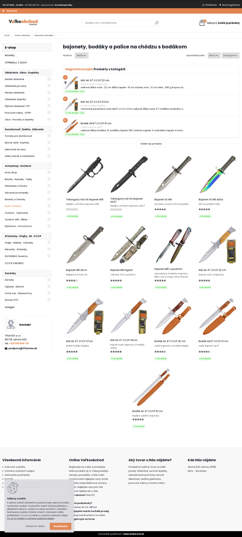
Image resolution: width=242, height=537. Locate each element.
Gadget (10, 307)
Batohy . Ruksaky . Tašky (18, 179)
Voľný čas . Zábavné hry (18, 293)
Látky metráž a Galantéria (19, 156)
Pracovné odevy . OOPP (18, 112)
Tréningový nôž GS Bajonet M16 (84, 199)
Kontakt (9, 479)
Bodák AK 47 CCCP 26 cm (169, 341)
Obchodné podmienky (17, 475)
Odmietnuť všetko (35, 526)
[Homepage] (3, 11)
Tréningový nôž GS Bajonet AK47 (126, 200)
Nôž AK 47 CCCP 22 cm (212, 270)
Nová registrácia (231, 4)
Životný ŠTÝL (11, 300)
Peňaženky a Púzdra (16, 186)
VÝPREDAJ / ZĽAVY (16, 62)
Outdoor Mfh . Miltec (16, 219)
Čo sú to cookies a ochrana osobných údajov (31, 518)
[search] (157, 24)
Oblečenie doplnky (15, 99)
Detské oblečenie (14, 79)
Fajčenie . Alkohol (14, 286)
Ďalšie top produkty (151, 143)
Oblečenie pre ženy (15, 86)
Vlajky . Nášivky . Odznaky (19, 242)
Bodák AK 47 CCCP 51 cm (147, 411)
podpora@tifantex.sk (22, 348)
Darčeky (9, 279)
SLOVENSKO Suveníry (16, 256)
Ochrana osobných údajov (20, 470)
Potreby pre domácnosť (18, 136)
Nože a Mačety (22, 35)
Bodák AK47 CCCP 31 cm (213, 341)
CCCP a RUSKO (14, 263)
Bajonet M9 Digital (121, 270)
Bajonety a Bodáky (44, 35)
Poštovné (12, 10)
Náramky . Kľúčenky (16, 249)
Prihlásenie (211, 4)
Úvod (7, 35)
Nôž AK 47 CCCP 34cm (123, 340)
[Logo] (23, 23)
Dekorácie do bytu (15, 149)
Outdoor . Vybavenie (16, 212)
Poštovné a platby (15, 466)
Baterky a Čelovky (15, 199)
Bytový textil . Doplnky (17, 142)
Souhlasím (60, 526)
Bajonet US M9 (163, 199)
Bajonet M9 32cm (76, 270)
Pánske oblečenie (14, 92)
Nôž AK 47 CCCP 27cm (79, 341)
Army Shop (11, 172)
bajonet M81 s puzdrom (168, 269)
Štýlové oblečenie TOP (17, 106)
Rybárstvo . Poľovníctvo (18, 226)
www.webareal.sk (133, 533)
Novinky (10, 55)
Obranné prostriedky (16, 192)
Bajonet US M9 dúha (211, 199)
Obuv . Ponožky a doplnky (19, 119)
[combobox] (214, 55)
